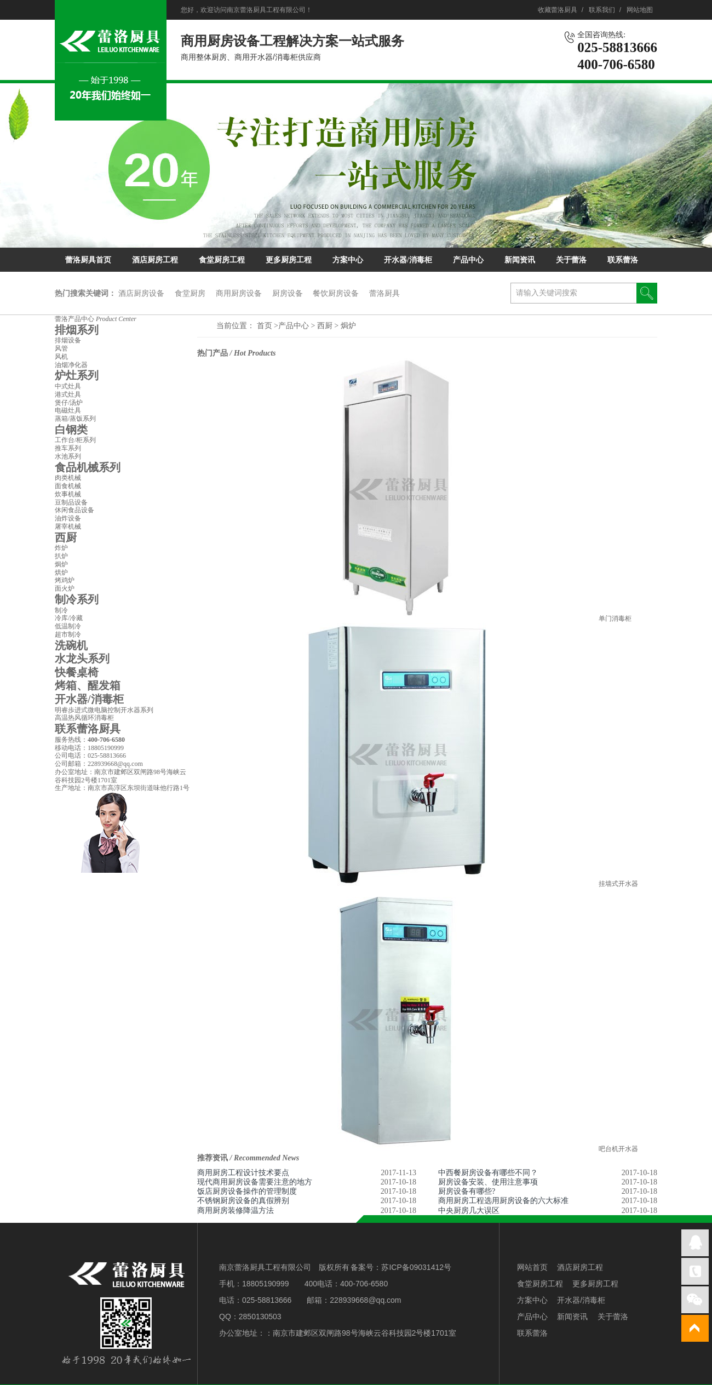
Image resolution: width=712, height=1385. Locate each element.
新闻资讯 (519, 260)
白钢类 (71, 429)
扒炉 (61, 556)
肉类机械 (68, 478)
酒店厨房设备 (141, 293)
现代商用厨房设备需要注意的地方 (254, 1182)
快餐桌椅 (77, 672)
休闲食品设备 (74, 510)
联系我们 (602, 10)
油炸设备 (68, 518)
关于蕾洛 (571, 260)
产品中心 (468, 260)
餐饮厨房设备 (336, 293)
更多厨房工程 (289, 260)
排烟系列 (77, 330)
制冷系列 (77, 599)
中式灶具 (68, 386)
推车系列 (68, 448)
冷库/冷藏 (69, 618)
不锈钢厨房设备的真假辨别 (243, 1201)
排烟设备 (68, 340)
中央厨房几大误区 (468, 1210)
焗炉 (348, 326)
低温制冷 (68, 626)
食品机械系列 (87, 467)
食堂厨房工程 (222, 260)
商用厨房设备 (239, 293)
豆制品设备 (71, 502)
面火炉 (64, 588)
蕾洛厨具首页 (88, 260)
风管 (61, 348)
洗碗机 (71, 645)
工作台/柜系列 (75, 440)
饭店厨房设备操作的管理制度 (247, 1191)
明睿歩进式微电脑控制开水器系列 (104, 710)
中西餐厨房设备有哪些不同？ (488, 1173)
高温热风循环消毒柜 (84, 718)
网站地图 (640, 10)
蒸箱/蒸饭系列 (75, 418)
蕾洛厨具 (384, 293)
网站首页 (532, 1267)
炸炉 (61, 548)
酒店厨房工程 (155, 260)
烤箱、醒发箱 (87, 685)
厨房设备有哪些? (466, 1191)
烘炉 (61, 572)
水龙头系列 (82, 659)
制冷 (61, 610)
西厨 (326, 326)
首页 (264, 326)
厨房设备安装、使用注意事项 (488, 1182)
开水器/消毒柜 (408, 260)
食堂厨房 (190, 293)
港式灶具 (68, 394)
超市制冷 (68, 634)
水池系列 (68, 456)
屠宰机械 (68, 526)
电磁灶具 (68, 410)
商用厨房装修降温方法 (235, 1210)
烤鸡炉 (64, 580)
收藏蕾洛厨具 (557, 10)
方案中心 (347, 260)
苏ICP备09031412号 (416, 1267)
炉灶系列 (77, 375)
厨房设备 (287, 293)
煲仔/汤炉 (69, 403)
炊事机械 (68, 494)
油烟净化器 (71, 365)
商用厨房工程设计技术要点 (243, 1173)
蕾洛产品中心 (95, 319)
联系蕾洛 (622, 260)
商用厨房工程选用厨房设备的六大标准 (503, 1201)
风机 (61, 356)
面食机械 (68, 486)
